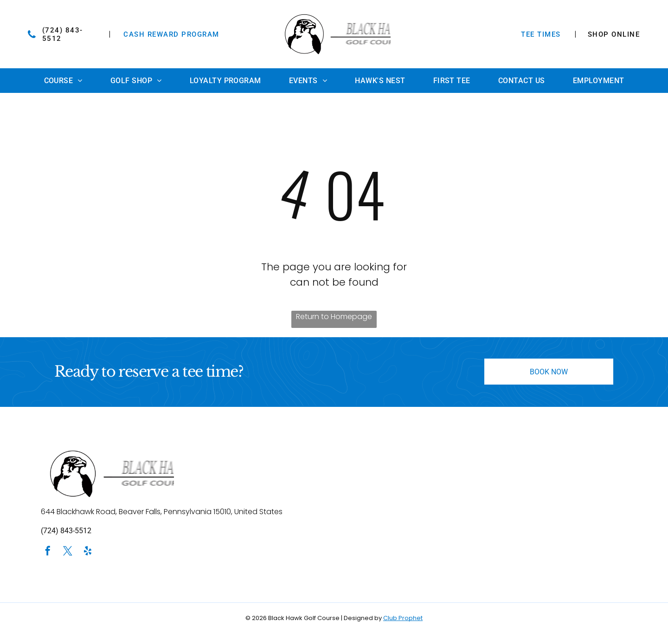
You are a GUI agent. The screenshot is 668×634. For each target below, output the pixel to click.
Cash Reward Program (171, 34)
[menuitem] (63, 80)
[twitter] (68, 552)
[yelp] (88, 552)
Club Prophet (403, 618)
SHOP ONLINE (614, 34)
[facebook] (48, 552)
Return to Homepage (334, 316)
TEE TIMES (541, 34)
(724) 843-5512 (66, 530)
